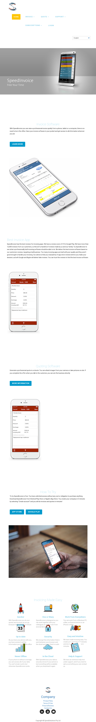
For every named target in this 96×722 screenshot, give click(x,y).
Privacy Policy (48, 701)
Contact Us (48, 708)
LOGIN (51, 25)
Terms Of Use (48, 703)
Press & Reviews (48, 706)
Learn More (17, 144)
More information (20, 383)
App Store (17, 512)
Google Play (34, 512)
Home (16, 17)
